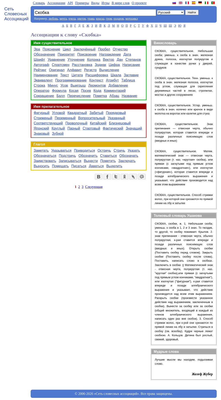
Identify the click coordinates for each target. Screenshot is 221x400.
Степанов (133, 59)
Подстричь (67, 156)
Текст (64, 75)
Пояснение (51, 49)
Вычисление (109, 70)
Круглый (58, 128)
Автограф (41, 65)
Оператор (41, 90)
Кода (97, 90)
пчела (72, 18)
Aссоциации (56, 3)
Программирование (71, 80)
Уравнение (56, 59)
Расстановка (82, 65)
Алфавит (74, 70)
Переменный (65, 118)
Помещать (60, 166)
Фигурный (41, 113)
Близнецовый (120, 123)
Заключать (127, 161)
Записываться (70, 161)
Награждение (110, 54)
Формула (59, 90)
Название (129, 96)
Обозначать (128, 156)
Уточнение (76, 59)
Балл (61, 96)
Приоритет (66, 54)
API (70, 3)
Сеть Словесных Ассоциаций (16, 13)
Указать (134, 150)
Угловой (58, 113)
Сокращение (44, 96)
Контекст (96, 80)
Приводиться (84, 150)
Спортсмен (60, 65)
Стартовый (91, 128)
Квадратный (77, 113)
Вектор (108, 59)
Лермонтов (97, 85)
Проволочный (76, 123)
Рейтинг (40, 70)
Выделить (114, 166)
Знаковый (41, 133)
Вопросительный (91, 118)
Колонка (93, 59)
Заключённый (84, 49)
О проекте (139, 3)
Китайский (98, 123)
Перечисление (79, 96)
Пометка (100, 96)
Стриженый (43, 118)
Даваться (96, 166)
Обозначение (44, 54)
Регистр (90, 70)
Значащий (134, 128)
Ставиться (108, 156)
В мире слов (120, 3)
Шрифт (39, 59)
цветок (81, 18)
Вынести (91, 161)
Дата (127, 54)
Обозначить (88, 156)
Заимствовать (45, 161)
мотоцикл (131, 18)
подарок (119, 18)
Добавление (118, 85)
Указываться (61, 150)
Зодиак (100, 65)
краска (100, 18)
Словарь (39, 3)
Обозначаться (45, 156)
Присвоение (87, 54)
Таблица (128, 80)
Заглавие (131, 75)
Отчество (120, 49)
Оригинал (57, 70)
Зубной (58, 133)
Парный (73, 128)
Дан (120, 59)
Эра (37, 49)
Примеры (82, 3)
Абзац (114, 96)
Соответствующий (48, 123)
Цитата (77, 75)
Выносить (41, 166)
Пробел (104, 49)
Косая (74, 90)
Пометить (108, 161)
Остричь (104, 150)
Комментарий (115, 90)
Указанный (116, 118)
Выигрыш (78, 85)
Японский (41, 128)
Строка (39, 85)
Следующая (94, 187)
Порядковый (116, 113)
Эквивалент (43, 80)
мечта (63, 18)
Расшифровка (96, 75)
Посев (86, 90)
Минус (53, 85)
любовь (53, 18)
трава (90, 18)
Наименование (46, 75)
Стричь (119, 150)
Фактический (113, 128)
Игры (105, 3)
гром (109, 18)
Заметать (41, 150)
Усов (64, 85)
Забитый (96, 113)
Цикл (67, 49)
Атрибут (112, 80)
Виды (95, 3)
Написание (131, 65)
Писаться (78, 166)
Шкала (116, 75)
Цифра (114, 65)
